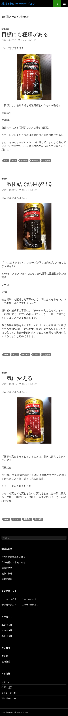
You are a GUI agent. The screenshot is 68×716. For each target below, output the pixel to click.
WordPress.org (9, 698)
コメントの (9, 692)
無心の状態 (7, 573)
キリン (15, 355)
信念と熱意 (7, 568)
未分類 (4, 178)
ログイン (6, 681)
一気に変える (17, 378)
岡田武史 (35, 161)
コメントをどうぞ (28, 40)
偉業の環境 (7, 579)
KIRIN (14, 161)
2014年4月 (7, 630)
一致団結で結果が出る (27, 184)
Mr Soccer (29, 604)
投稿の (7, 687)
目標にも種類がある (25, 34)
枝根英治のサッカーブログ (18, 3)
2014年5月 (7, 624)
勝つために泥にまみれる (13, 556)
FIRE (6, 161)
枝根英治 (5, 29)
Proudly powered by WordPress (15, 712)
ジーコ (35, 355)
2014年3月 (7, 636)
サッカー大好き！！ (11, 599)
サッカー (24, 161)
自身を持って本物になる (13, 562)
